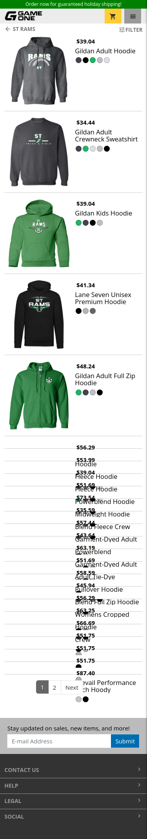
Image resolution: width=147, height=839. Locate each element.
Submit (125, 741)
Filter (130, 29)
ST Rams (19, 29)
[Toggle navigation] (132, 16)
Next (71, 687)
